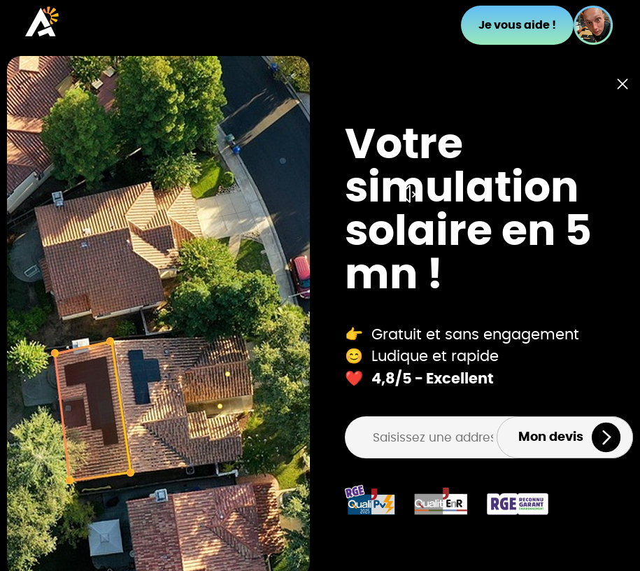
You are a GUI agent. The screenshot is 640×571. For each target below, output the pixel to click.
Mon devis (569, 437)
